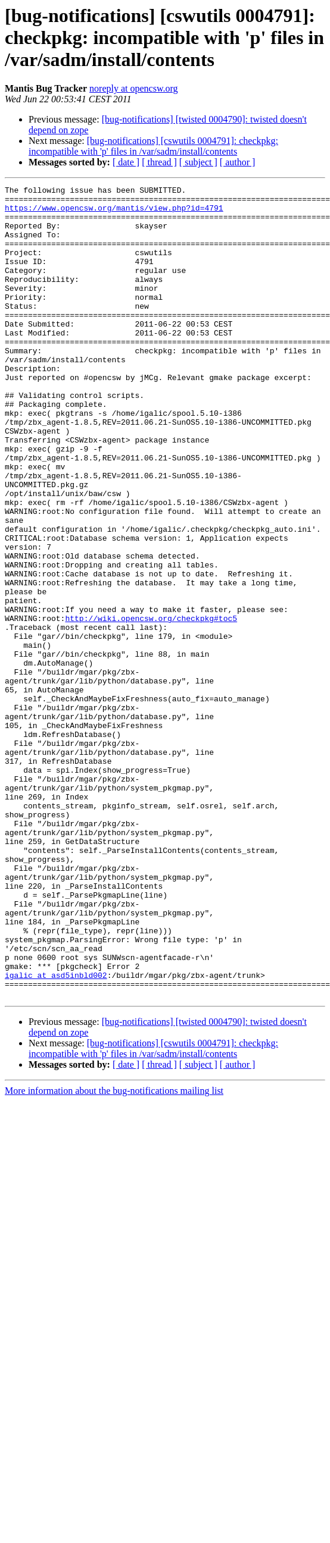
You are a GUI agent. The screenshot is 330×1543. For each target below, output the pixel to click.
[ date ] (126, 162)
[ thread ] (159, 162)
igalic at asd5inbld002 (56, 1133)
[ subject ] (198, 162)
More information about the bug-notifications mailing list (114, 1253)
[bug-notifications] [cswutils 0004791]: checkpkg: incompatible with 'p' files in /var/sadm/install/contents (153, 146)
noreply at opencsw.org (133, 88)
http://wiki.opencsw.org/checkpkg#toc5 (151, 705)
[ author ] (238, 162)
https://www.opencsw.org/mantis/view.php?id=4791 (114, 213)
